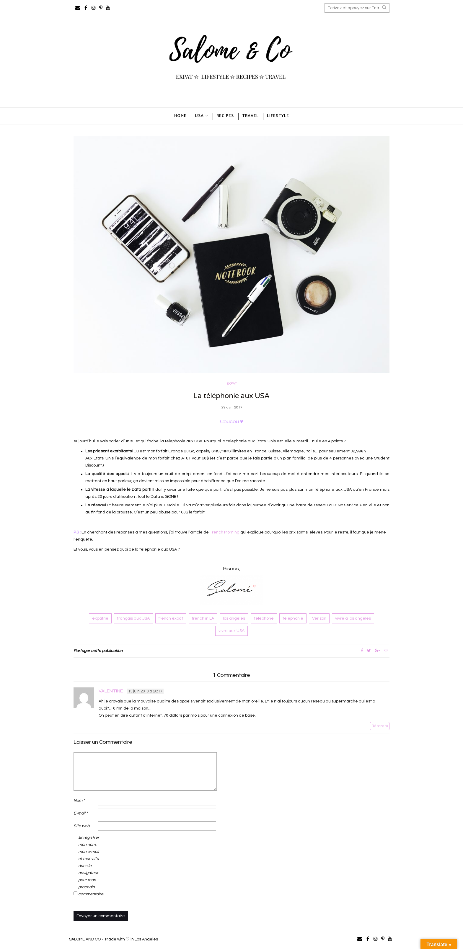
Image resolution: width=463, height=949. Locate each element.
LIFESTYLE (278, 116)
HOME (180, 116)
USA (199, 116)
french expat (171, 618)
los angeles (234, 618)
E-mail (81, 814)
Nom (79, 801)
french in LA (203, 618)
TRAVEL (250, 116)
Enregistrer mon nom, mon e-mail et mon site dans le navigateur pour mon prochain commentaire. (90, 866)
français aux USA (133, 618)
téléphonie (293, 618)
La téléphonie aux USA (231, 396)
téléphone (264, 618)
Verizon (319, 618)
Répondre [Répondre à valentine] (379, 726)
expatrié (100, 618)
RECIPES (225, 116)
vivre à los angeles (353, 618)
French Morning (224, 532)
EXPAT (231, 383)
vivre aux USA (231, 631)
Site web (81, 826)
